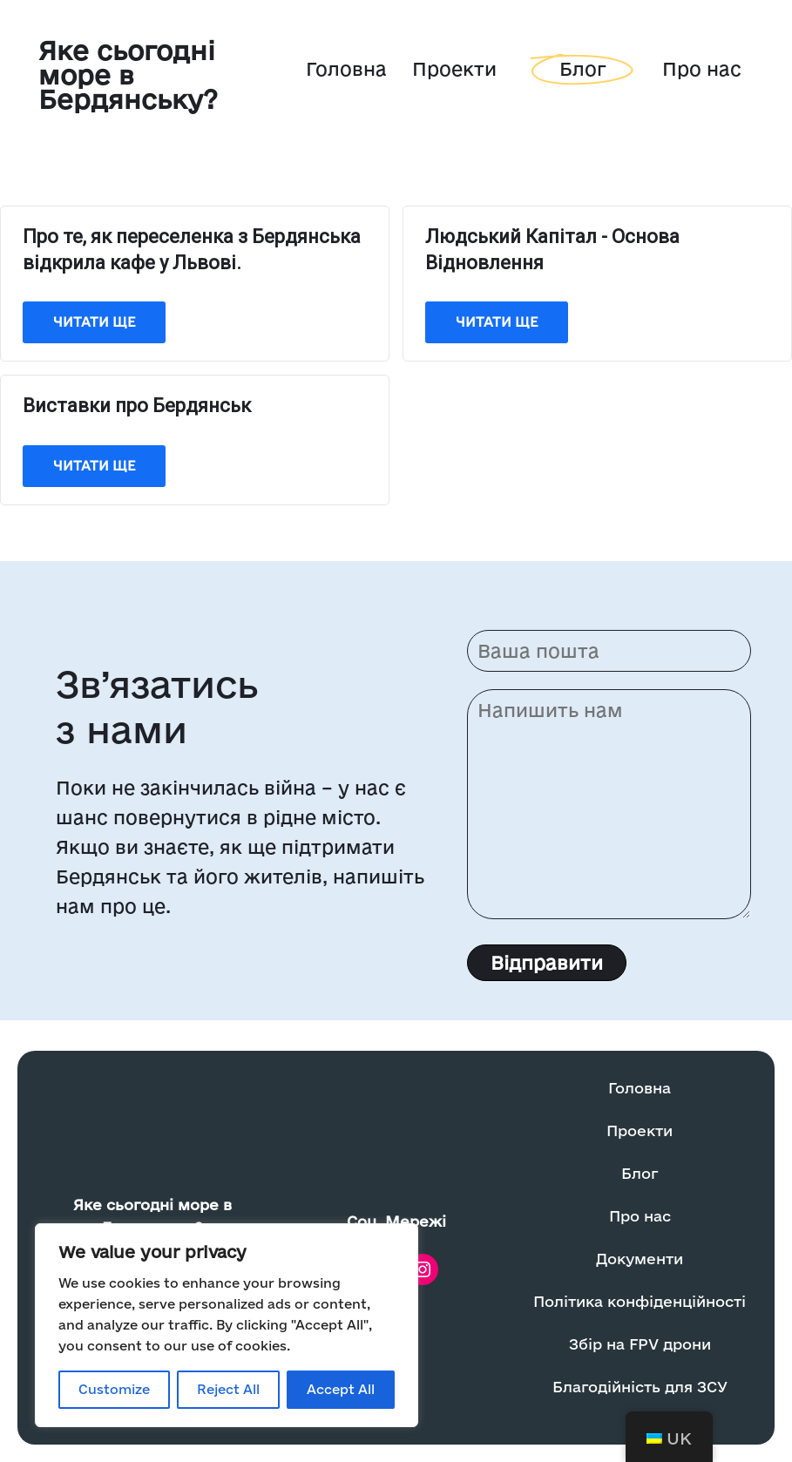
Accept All (341, 1389)
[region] (226, 1325)
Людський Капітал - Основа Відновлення (552, 250)
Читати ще (94, 322)
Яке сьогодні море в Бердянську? (128, 74)
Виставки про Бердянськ (137, 405)
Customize (114, 1389)
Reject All (228, 1389)
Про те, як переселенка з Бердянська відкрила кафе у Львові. (192, 250)
